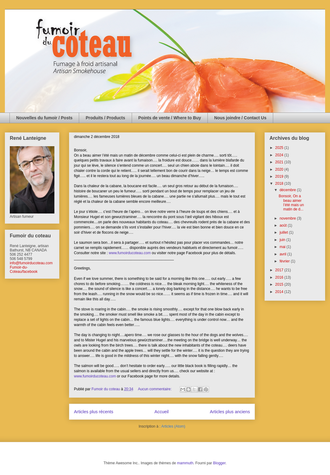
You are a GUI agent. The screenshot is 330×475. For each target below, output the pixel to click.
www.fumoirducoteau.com (130, 253)
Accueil (162, 411)
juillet (284, 232)
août (284, 225)
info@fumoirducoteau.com (31, 263)
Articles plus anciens (230, 411)
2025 (279, 148)
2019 (279, 176)
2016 (279, 277)
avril (283, 254)
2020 (279, 169)
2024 (279, 155)
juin (283, 240)
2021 (279, 162)
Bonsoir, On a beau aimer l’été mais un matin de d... (291, 202)
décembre (288, 190)
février (285, 261)
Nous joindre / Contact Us (240, 117)
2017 (279, 270)
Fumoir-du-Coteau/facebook (24, 269)
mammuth (185, 463)
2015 (279, 284)
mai (283, 247)
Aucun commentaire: (155, 389)
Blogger (219, 463)
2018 (279, 183)
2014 (279, 292)
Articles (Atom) (173, 426)
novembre (288, 218)
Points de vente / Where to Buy (169, 117)
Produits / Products (105, 117)
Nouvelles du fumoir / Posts (44, 117)
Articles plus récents (93, 411)
